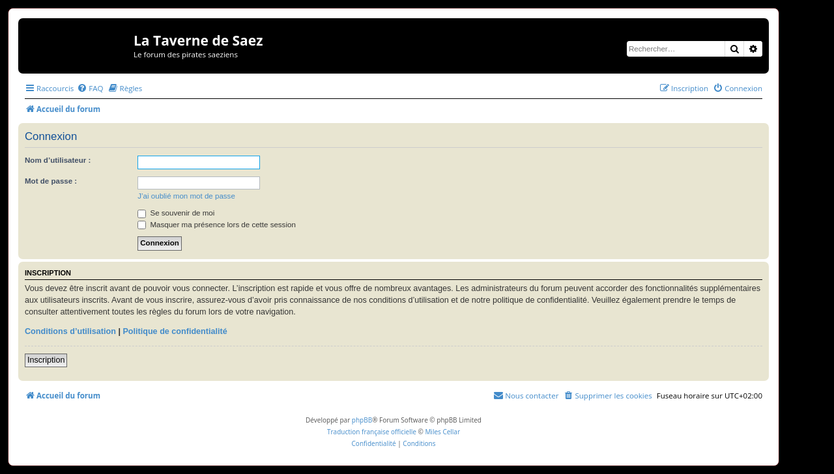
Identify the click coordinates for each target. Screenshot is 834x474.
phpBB (362, 420)
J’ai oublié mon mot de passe (186, 196)
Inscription (46, 360)
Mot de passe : (51, 181)
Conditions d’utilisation (70, 331)
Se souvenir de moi (175, 213)
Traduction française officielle (371, 431)
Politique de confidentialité (174, 331)
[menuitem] (90, 88)
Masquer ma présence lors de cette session (216, 225)
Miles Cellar (442, 431)
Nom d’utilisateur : (58, 160)
